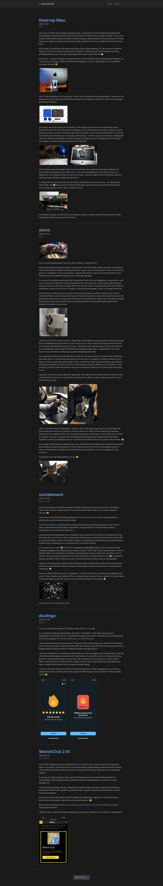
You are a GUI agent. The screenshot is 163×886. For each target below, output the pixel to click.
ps (58, 525)
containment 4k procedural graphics (54, 603)
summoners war (87, 639)
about (110, 4)
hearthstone (72, 639)
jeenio (105, 566)
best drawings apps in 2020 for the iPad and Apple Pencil (89, 805)
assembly (53, 520)
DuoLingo (88, 628)
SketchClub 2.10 (54, 751)
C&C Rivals (61, 639)
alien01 (60, 538)
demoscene (45, 501)
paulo (64, 543)
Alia (73, 556)
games (43, 622)
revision (81, 517)
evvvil (81, 543)
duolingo (47, 615)
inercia (47, 525)
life (41, 27)
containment (51, 494)
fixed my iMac (52, 20)
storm (44, 230)
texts (117, 4)
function (92, 517)
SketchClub (80, 764)
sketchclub (44, 758)
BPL (111, 576)
